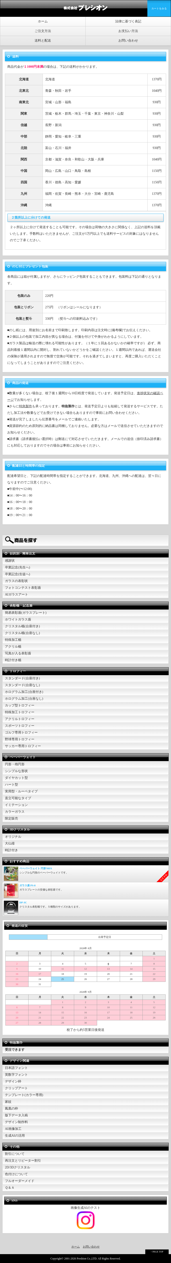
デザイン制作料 (16, 1122)
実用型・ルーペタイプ (21, 791)
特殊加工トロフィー (19, 712)
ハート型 (11, 784)
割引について (15, 1154)
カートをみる (159, 8)
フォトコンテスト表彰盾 (23, 587)
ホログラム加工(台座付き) (24, 692)
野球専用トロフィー (19, 739)
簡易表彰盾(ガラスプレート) (25, 612)
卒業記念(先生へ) (17, 567)
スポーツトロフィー (19, 725)
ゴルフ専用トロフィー (21, 732)
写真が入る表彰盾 (18, 653)
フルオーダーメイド (19, 1181)
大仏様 (10, 843)
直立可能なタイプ (18, 798)
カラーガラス (15, 811)
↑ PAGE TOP (157, 1251)
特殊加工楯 (13, 640)
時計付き (11, 850)
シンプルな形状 (16, 771)
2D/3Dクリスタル (17, 1167)
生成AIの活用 (15, 1135)
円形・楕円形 (15, 764)
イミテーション (16, 805)
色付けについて (16, 1174)
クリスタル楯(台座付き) (22, 626)
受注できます (15, 1049)
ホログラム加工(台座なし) (24, 698)
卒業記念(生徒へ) (17, 574)
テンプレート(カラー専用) (24, 1095)
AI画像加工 (13, 1129)
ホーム (43, 21)
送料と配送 (43, 40)
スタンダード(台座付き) (22, 678)
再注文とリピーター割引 (23, 1160)
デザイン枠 (13, 1081)
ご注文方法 (43, 31)
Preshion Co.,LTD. (87, 1258)
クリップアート (16, 1088)
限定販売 (11, 818)
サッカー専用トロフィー (23, 746)
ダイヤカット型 (16, 778)
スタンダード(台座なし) (22, 685)
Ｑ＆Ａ (10, 1187)
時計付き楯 (13, 660)
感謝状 (10, 560)
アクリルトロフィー (19, 719)
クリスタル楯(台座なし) (22, 633)
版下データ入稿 (16, 1115)
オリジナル (13, 836)
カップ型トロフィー (19, 705)
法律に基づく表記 (128, 21)
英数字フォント (16, 1074)
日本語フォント (16, 1068)
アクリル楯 (13, 646)
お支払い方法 (128, 31)
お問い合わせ (128, 40)
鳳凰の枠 (11, 1108)
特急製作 (25, 406)
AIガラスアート (16, 594)
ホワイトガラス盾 (18, 619)
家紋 (8, 1101)
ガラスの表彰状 (16, 581)
